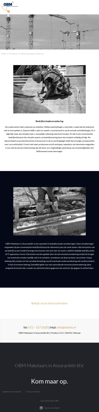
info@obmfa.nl (66, 327)
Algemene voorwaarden (12, 391)
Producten (14, 53)
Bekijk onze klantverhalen (49, 303)
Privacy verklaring (33, 391)
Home (3, 53)
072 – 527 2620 (38, 327)
